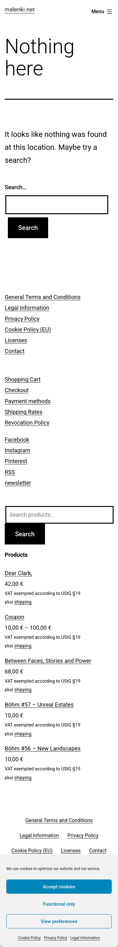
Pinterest (16, 461)
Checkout (17, 390)
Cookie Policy (29, 938)
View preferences (59, 921)
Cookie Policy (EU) (28, 329)
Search (25, 534)
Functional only (59, 904)
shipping (23, 602)
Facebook (17, 439)
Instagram (17, 450)
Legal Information (85, 938)
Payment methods (28, 401)
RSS (10, 472)
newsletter (18, 482)
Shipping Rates (23, 412)
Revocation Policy (27, 422)
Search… (15, 187)
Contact (15, 351)
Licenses (16, 340)
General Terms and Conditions (43, 297)
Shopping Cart (23, 379)
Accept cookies (59, 887)
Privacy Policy (55, 938)
